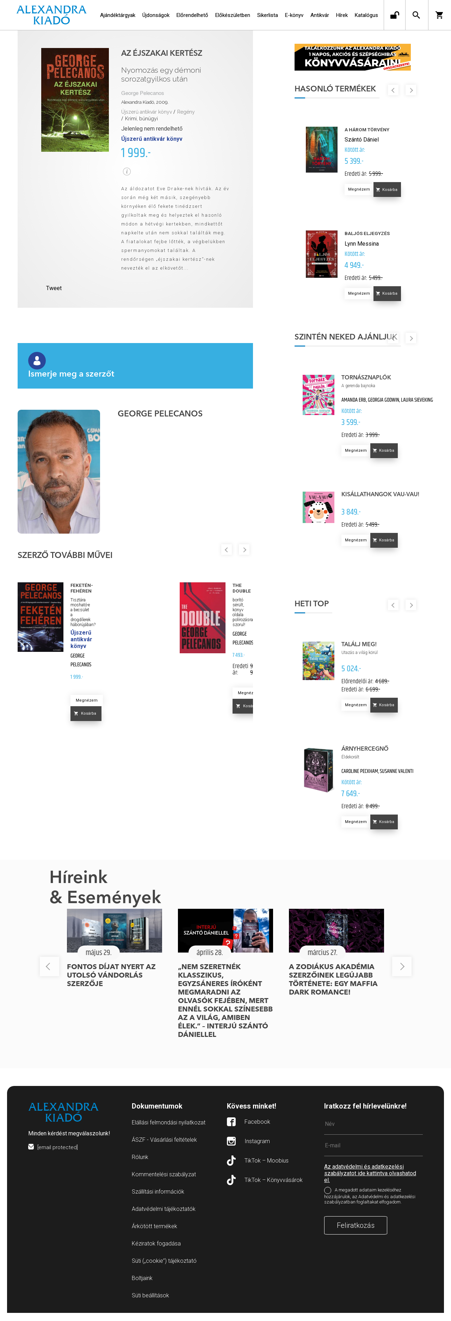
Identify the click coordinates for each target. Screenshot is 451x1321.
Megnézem (87, 700)
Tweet (54, 288)
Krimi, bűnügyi (141, 118)
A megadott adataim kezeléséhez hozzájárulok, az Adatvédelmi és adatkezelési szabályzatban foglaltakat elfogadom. (369, 1204)
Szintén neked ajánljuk (353, 340)
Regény (186, 112)
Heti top (319, 607)
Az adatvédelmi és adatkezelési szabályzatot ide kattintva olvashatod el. (370, 1181)
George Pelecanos (142, 93)
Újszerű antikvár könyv (146, 112)
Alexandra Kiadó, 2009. (144, 102)
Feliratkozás (356, 1233)
